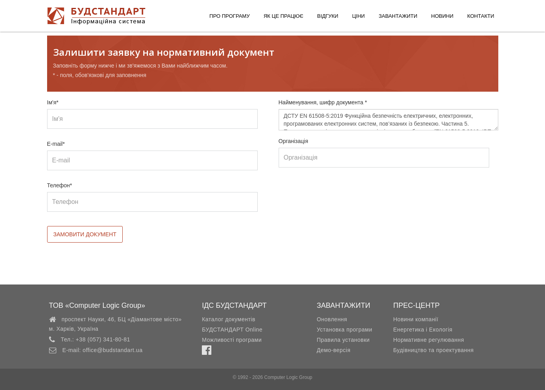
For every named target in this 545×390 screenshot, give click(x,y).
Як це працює (283, 16)
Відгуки (327, 16)
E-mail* (56, 144)
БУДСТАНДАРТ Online (232, 329)
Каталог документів (228, 319)
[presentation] (339, 197)
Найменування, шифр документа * (323, 102)
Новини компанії (415, 319)
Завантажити (398, 16)
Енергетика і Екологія (422, 329)
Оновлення (332, 319)
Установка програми (344, 329)
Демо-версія (333, 350)
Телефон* (59, 185)
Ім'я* (53, 102)
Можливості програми (232, 340)
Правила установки (343, 340)
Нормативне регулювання (428, 340)
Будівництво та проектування (433, 350)
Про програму (229, 16)
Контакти (480, 16)
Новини (442, 16)
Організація (293, 141)
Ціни (358, 16)
